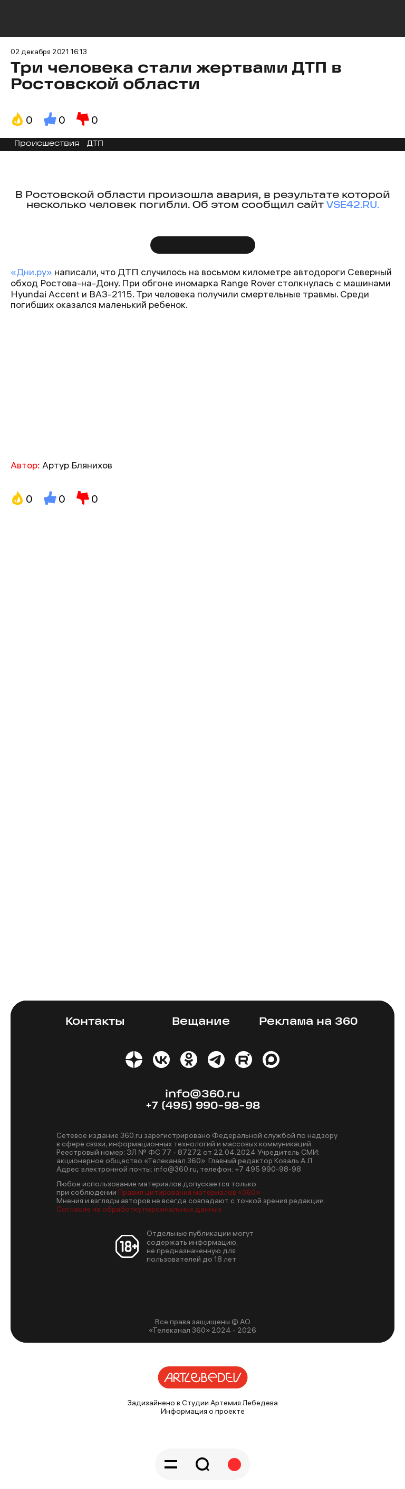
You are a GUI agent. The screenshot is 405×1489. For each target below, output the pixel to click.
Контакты (95, 1022)
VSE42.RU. (352, 205)
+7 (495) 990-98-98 (203, 1106)
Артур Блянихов (77, 465)
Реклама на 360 (308, 1022)
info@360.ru (202, 1095)
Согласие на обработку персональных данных (138, 1209)
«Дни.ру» (31, 272)
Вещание (201, 1022)
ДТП (95, 144)
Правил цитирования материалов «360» (189, 1192)
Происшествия (47, 144)
